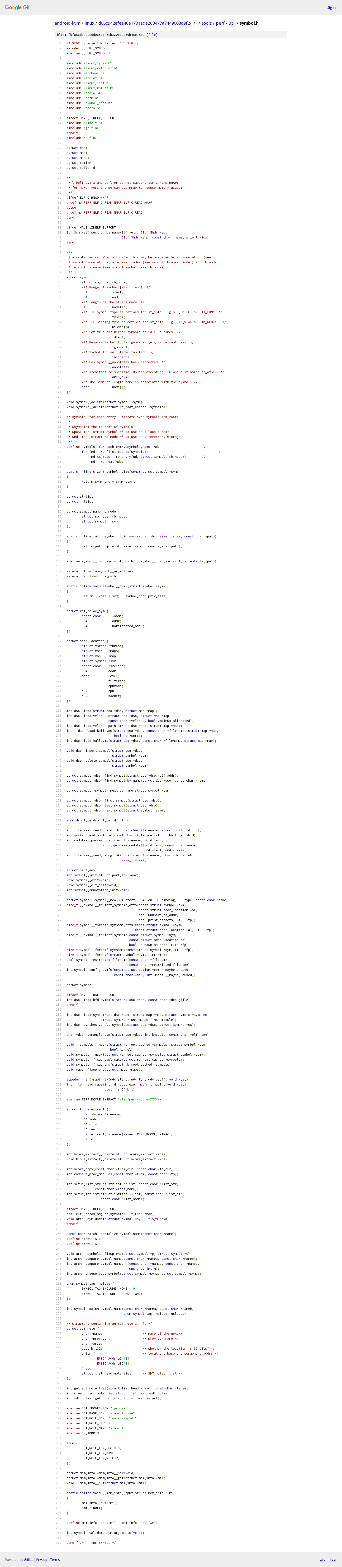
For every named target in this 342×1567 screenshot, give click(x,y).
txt (322, 1559)
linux (89, 23)
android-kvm (68, 23)
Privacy (41, 1559)
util (232, 23)
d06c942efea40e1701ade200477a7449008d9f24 (145, 23)
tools (206, 23)
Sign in (332, 7)
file (152, 35)
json (333, 1559)
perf (220, 23)
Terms (55, 1559)
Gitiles (28, 1559)
